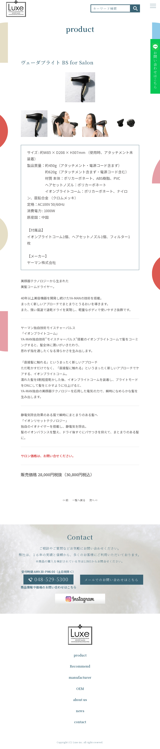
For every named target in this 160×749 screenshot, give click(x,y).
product (80, 655)
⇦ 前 (65, 500)
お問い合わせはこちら (155, 70)
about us (80, 699)
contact (80, 722)
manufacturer (80, 677)
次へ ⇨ (93, 500)
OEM (80, 688)
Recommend (80, 666)
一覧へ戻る (78, 500)
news (80, 711)
